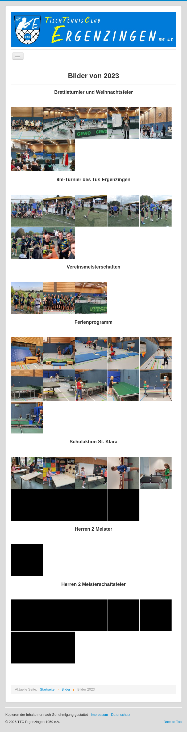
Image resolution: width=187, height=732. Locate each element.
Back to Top (173, 722)
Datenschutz (120, 715)
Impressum (99, 715)
